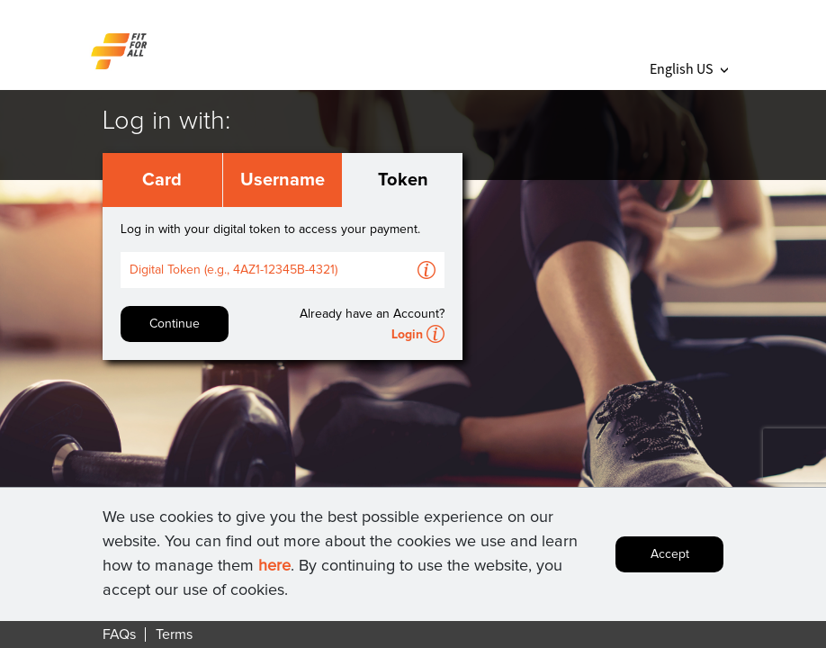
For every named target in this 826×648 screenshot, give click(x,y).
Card (162, 180)
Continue (174, 324)
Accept (670, 554)
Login (407, 334)
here (274, 566)
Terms (174, 634)
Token (403, 180)
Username (282, 180)
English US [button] (689, 68)
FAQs (119, 634)
